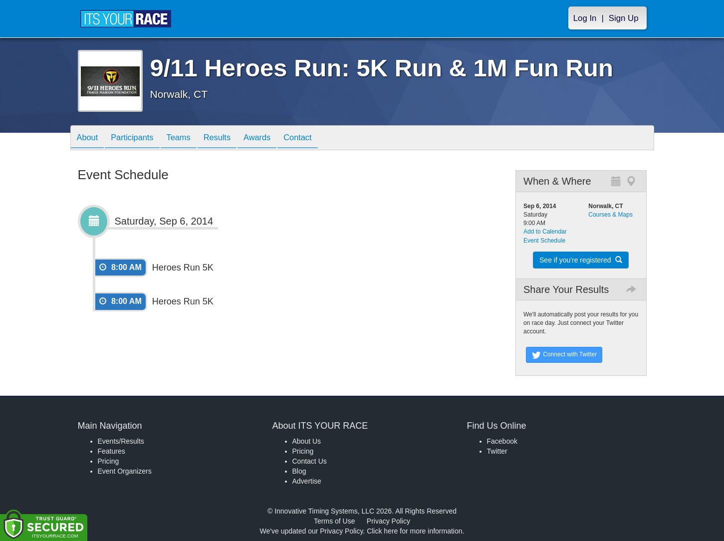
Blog (299, 471)
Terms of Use (334, 521)
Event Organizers (125, 471)
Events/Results (121, 441)
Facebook (502, 441)
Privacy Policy (388, 521)
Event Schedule (544, 240)
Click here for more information (414, 531)
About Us (306, 441)
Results (230, 138)
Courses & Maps (610, 214)
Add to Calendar (545, 231)
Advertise (306, 481)
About (89, 138)
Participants (138, 138)
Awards (274, 138)
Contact (318, 138)
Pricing (108, 461)
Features (111, 451)
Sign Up (624, 18)
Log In (585, 18)
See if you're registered (580, 260)
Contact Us (309, 461)
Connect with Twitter (564, 355)
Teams (188, 138)
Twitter (497, 451)
